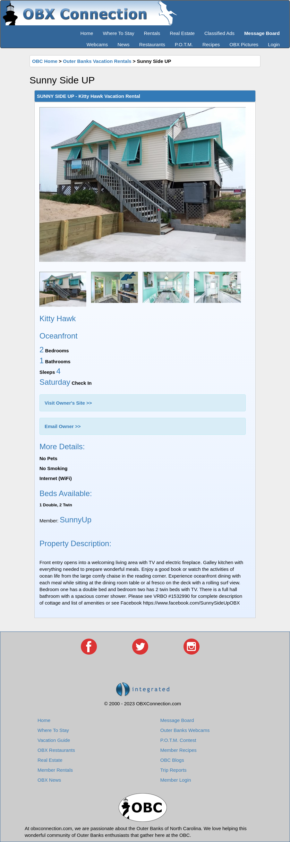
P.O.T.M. (184, 44)
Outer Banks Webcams (185, 730)
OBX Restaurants (56, 750)
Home (86, 33)
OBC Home (44, 61)
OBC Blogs (172, 760)
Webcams (97, 44)
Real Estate (182, 33)
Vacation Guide (54, 740)
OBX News (49, 780)
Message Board (177, 720)
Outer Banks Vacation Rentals (97, 61)
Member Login (175, 780)
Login (274, 44)
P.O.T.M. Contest (178, 740)
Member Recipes (178, 750)
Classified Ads (219, 33)
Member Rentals (55, 770)
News (123, 44)
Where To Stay (118, 33)
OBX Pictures (243, 44)
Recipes (211, 44)
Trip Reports (173, 770)
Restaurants (152, 44)
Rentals (152, 33)
